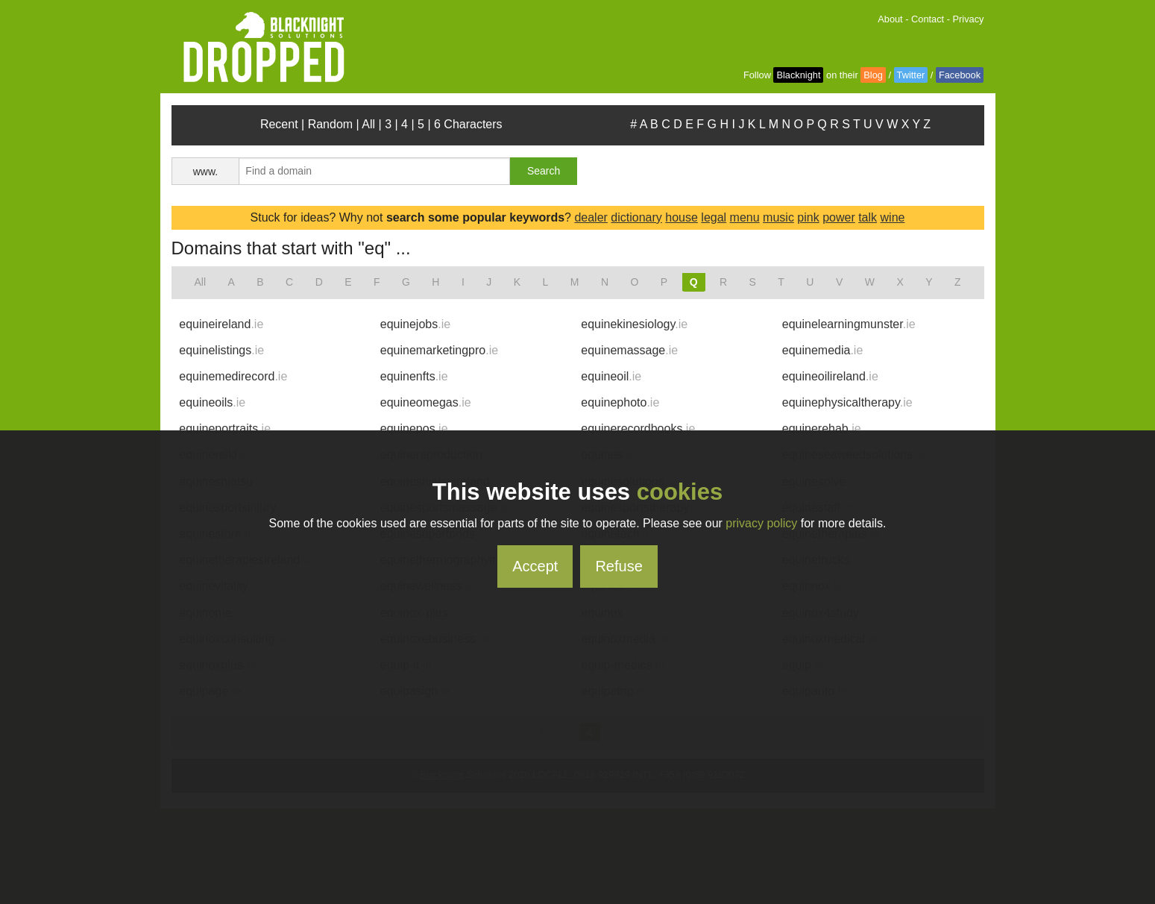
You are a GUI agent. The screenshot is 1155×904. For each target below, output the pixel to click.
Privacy (968, 19)
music (778, 217)
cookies (680, 492)
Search (543, 171)
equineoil (611, 376)
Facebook (960, 75)
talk (867, 217)
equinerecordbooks (638, 428)
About (890, 19)
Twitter (911, 75)
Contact (927, 19)
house (681, 217)
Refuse (618, 566)
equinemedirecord (233, 376)
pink (808, 217)
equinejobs (415, 324)
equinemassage (629, 350)
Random (330, 124)
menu (745, 217)
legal (713, 217)
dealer (590, 217)
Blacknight (798, 75)
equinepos (414, 428)
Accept (535, 566)
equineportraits (225, 428)
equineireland (221, 324)
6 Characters (468, 124)
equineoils (212, 402)
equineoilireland (830, 376)
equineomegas (425, 402)
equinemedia (822, 350)
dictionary (636, 217)
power (838, 217)
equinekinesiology (634, 324)
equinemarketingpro (439, 350)
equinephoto (620, 402)
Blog (873, 75)
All (368, 124)
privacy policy (761, 523)
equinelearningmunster (849, 324)
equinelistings (221, 350)
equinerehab (821, 428)
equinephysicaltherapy (847, 402)
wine (893, 217)
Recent (279, 124)
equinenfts (414, 376)
